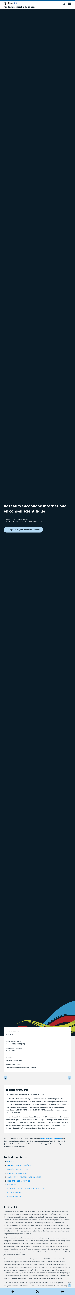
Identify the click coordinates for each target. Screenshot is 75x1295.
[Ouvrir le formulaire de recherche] (63, 3)
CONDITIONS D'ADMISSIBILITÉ (17, 1173)
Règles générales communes (51, 1138)
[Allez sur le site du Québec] (10, 3)
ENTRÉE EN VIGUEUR (13, 1193)
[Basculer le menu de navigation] (69, 3)
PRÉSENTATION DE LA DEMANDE (18, 1181)
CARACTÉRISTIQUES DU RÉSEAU (17, 1169)
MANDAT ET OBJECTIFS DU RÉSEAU (19, 1165)
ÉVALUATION (11, 1185)
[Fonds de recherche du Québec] (19, 7)
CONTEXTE (10, 1161)
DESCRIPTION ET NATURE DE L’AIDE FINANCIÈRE (23, 1177)
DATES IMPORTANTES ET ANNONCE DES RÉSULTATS (25, 1189)
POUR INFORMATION (14, 1197)
